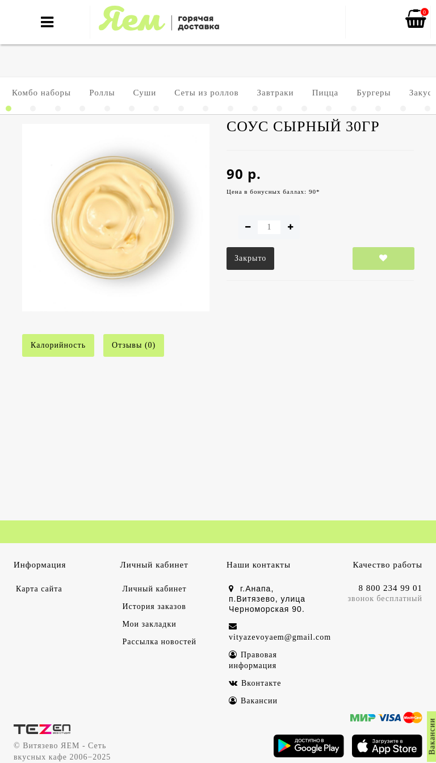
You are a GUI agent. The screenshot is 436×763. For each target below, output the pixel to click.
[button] (8, 108)
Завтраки (275, 92)
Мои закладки (150, 624)
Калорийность (58, 345)
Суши (145, 92)
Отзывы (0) (134, 345)
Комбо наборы (41, 92)
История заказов (154, 606)
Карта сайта (39, 589)
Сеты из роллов (206, 92)
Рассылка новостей (160, 641)
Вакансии (253, 701)
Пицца (325, 92)
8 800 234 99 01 (391, 588)
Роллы (102, 92)
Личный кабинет (155, 589)
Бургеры (374, 92)
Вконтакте (255, 683)
